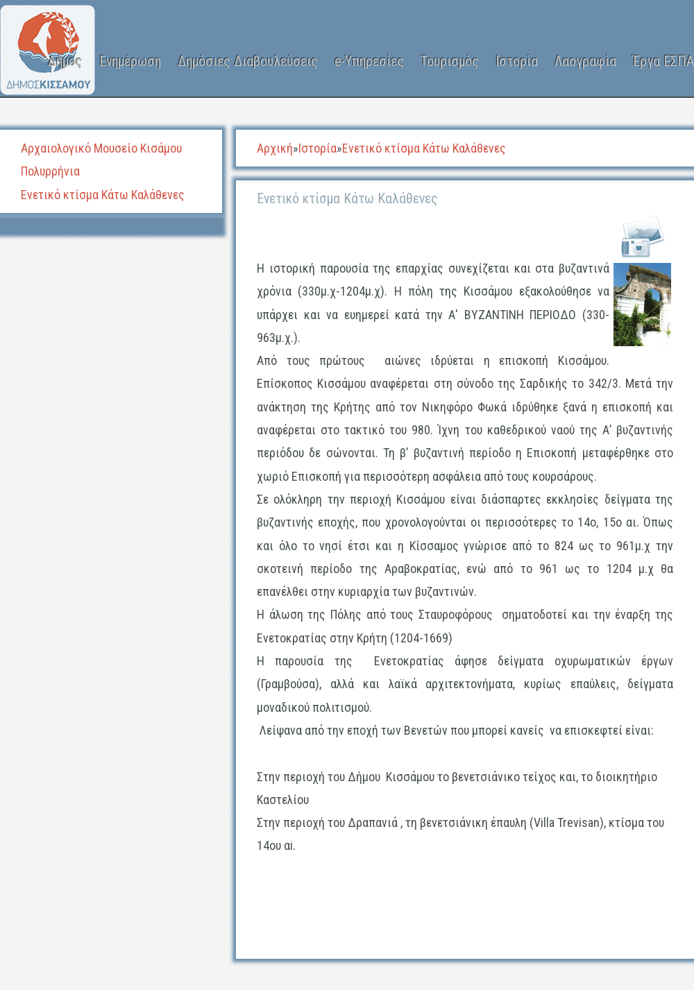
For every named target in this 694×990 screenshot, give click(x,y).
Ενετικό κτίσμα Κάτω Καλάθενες (103, 194)
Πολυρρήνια (50, 171)
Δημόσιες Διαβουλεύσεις (248, 61)
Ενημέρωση (130, 61)
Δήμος (65, 61)
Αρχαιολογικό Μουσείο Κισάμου (101, 148)
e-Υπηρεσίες (369, 61)
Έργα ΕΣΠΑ (663, 61)
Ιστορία (517, 61)
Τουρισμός (450, 61)
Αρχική (275, 148)
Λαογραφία (585, 61)
